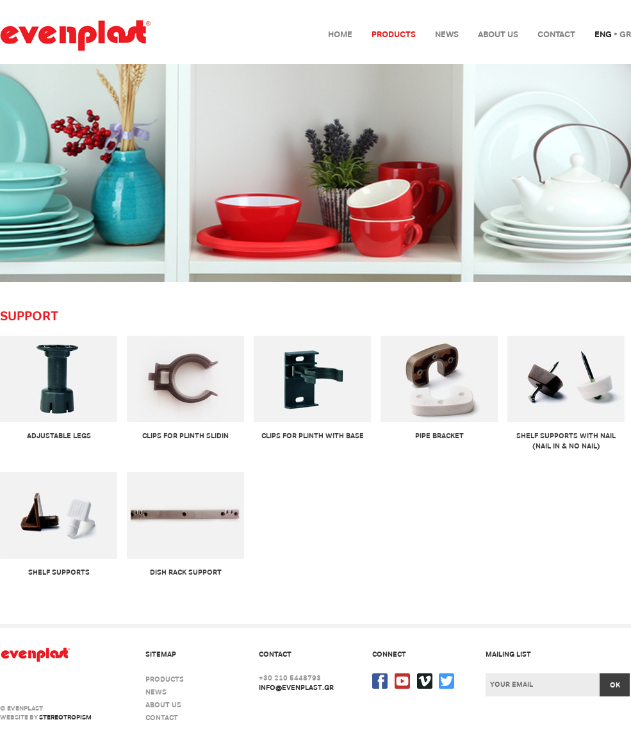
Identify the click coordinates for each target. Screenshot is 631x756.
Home (340, 34)
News (447, 34)
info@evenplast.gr (296, 687)
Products (394, 34)
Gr (625, 34)
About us (498, 34)
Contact (556, 34)
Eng (603, 34)
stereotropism (65, 717)
